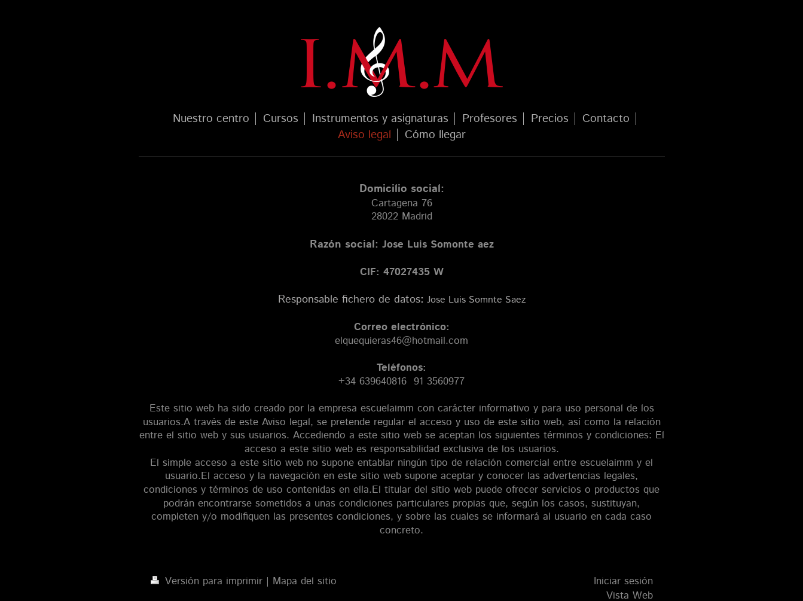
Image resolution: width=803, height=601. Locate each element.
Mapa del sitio (305, 581)
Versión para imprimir (208, 581)
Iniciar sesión (623, 581)
